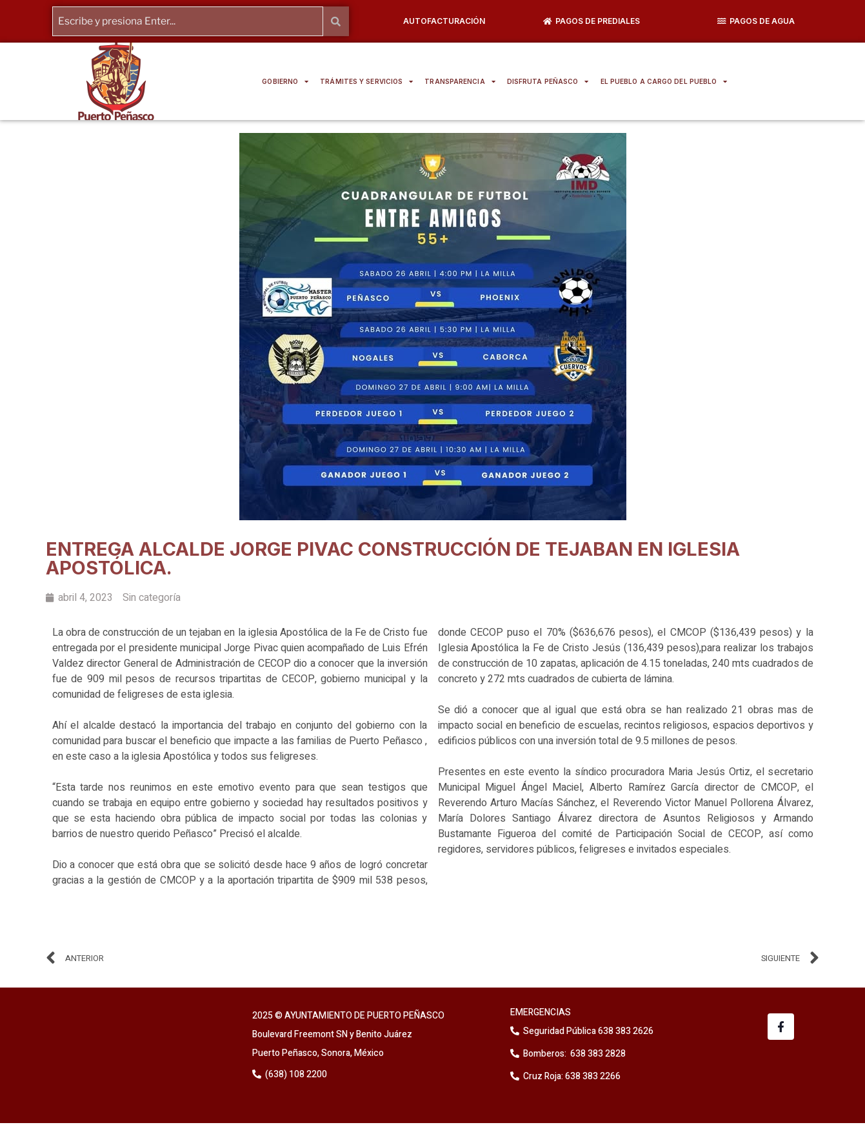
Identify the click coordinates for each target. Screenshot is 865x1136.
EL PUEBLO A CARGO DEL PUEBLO (664, 81)
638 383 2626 (624, 1031)
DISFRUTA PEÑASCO (548, 81)
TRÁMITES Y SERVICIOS (366, 81)
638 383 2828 (597, 1053)
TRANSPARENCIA (459, 81)
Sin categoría (152, 597)
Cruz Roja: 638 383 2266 (572, 1076)
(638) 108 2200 (295, 1074)
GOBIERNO (285, 81)
